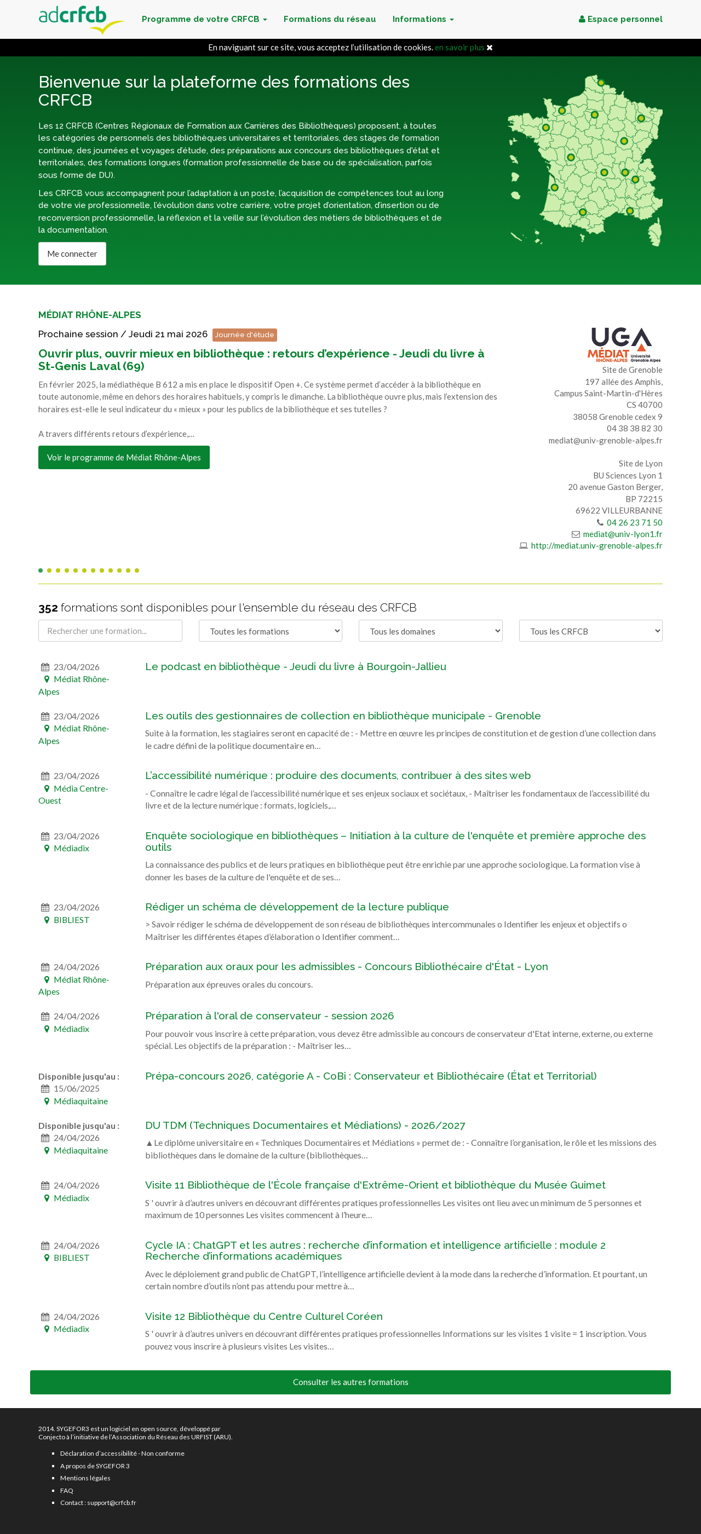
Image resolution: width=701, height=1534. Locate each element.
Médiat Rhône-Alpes (89, 314)
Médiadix (63, 848)
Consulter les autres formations (351, 1382)
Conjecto (51, 1437)
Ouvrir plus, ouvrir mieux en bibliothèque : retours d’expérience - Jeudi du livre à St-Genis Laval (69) (261, 360)
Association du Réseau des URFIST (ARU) (171, 1437)
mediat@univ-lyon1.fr (622, 534)
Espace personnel (621, 19)
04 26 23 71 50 (634, 522)
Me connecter (72, 253)
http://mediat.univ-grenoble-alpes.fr (596, 545)
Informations (423, 19)
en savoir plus (460, 47)
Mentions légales (85, 1478)
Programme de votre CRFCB (204, 19)
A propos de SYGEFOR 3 (95, 1466)
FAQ (66, 1490)
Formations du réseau (330, 19)
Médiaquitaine (73, 1100)
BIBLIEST (64, 919)
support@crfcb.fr (111, 1502)
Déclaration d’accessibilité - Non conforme (122, 1453)
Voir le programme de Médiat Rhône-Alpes (124, 457)
